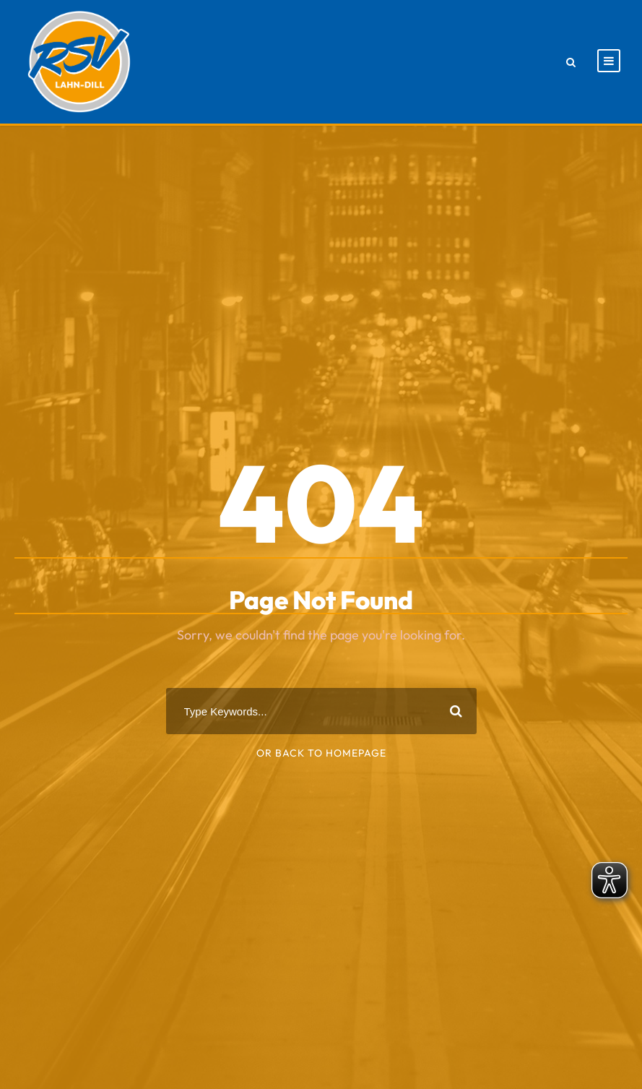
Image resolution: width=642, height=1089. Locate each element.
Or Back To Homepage (321, 752)
